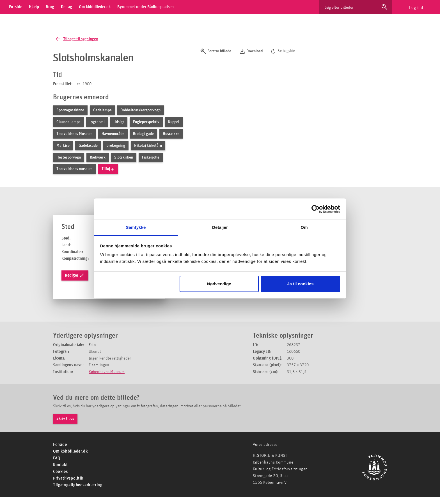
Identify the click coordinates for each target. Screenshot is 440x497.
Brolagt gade (143, 134)
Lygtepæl (97, 122)
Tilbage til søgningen (76, 38)
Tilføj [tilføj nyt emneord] (108, 169)
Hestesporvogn (68, 157)
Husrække (171, 134)
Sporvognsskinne (70, 110)
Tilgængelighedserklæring (77, 485)
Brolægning (115, 146)
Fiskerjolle (150, 157)
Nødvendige (219, 283)
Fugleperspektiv (146, 122)
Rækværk (98, 157)
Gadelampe (102, 110)
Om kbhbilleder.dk (70, 451)
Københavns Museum (107, 372)
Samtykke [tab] (136, 227)
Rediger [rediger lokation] (74, 275)
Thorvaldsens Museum (74, 134)
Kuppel (173, 122)
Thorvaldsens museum (74, 169)
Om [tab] (304, 227)
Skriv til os (65, 419)
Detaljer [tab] (220, 227)
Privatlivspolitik (68, 478)
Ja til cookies (300, 283)
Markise (63, 146)
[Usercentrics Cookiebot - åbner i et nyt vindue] (315, 209)
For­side (60, 444)
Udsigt (118, 122)
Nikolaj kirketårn (148, 146)
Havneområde (113, 134)
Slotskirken (123, 157)
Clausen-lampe (68, 122)
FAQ (57, 458)
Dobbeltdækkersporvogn (140, 110)
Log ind (416, 8)
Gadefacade (88, 146)
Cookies (60, 471)
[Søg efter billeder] (350, 7)
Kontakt (60, 465)
